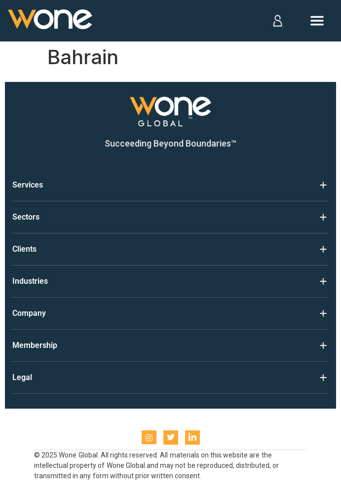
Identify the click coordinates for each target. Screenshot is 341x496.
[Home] (51, 21)
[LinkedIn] (192, 437)
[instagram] (149, 437)
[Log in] (277, 21)
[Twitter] (170, 437)
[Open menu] (317, 21)
